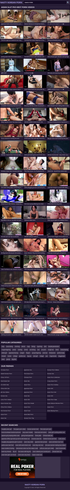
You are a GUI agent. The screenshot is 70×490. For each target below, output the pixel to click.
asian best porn (28, 414)
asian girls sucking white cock (56, 432)
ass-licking (32, 349)
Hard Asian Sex (5, 381)
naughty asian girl (7, 429)
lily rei (14, 451)
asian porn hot (51, 392)
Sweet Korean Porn (6, 373)
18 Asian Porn (5, 370)
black (57, 349)
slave (3, 359)
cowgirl (22, 353)
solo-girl (35, 356)
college (15, 356)
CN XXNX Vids (5, 385)
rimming (17, 346)
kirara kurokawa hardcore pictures (11, 432)
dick (45, 346)
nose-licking (9, 346)
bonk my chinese (6, 451)
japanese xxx (28, 370)
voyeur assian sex (37, 455)
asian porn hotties (52, 385)
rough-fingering (6, 349)
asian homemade (60, 448)
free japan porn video (19, 429)
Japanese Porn (28, 388)
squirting (39, 346)
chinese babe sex (48, 435)
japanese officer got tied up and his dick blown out (16, 438)
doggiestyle (61, 356)
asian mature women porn (55, 403)
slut (38, 349)
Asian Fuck (27, 410)
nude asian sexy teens (24, 455)
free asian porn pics (45, 429)
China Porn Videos (6, 407)
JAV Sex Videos (5, 392)
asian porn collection (53, 377)
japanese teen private (41, 442)
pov (47, 356)
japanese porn (28, 392)
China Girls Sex (5, 388)
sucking (20, 349)
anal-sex (45, 353)
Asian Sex (3, 418)
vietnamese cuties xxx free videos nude (27, 448)
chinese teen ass (56, 451)
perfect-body (60, 353)
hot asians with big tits (24, 451)
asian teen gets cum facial (9, 455)
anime (26, 349)
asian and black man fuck (56, 442)
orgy (28, 346)
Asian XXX (27, 399)
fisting (33, 346)
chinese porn (28, 377)
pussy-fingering (36, 353)
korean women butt (33, 429)
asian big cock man (38, 445)
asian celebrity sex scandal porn (41, 451)
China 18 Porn (5, 377)
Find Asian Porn (28, 373)
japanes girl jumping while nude (10, 435)
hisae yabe (38, 435)
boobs (9, 356)
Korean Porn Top (29, 418)
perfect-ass (22, 356)
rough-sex (51, 349)
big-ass (29, 356)
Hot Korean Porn (6, 410)
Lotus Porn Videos (6, 399)
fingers (28, 353)
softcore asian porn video (47, 448)
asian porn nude (29, 403)
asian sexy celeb (28, 442)
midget (42, 356)
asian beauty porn (52, 410)
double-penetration (53, 346)
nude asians (62, 438)
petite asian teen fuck (8, 445)
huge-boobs (53, 356)
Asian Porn (4, 414)
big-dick (14, 359)
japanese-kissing (13, 353)
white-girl (4, 353)
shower (4, 356)
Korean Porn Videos (53, 370)
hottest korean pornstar (50, 438)
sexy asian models (28, 432)
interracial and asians (40, 432)
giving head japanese (27, 435)
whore (23, 346)
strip (3, 346)
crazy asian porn (52, 381)
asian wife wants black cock (23, 445)
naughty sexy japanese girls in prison (12, 442)
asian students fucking (8, 448)
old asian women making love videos (55, 445)
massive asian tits (36, 438)
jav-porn (43, 349)
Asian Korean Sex (6, 403)
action (14, 349)
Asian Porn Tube (52, 399)
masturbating (64, 349)
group (8, 359)
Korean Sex (4, 396)
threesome (52, 353)
